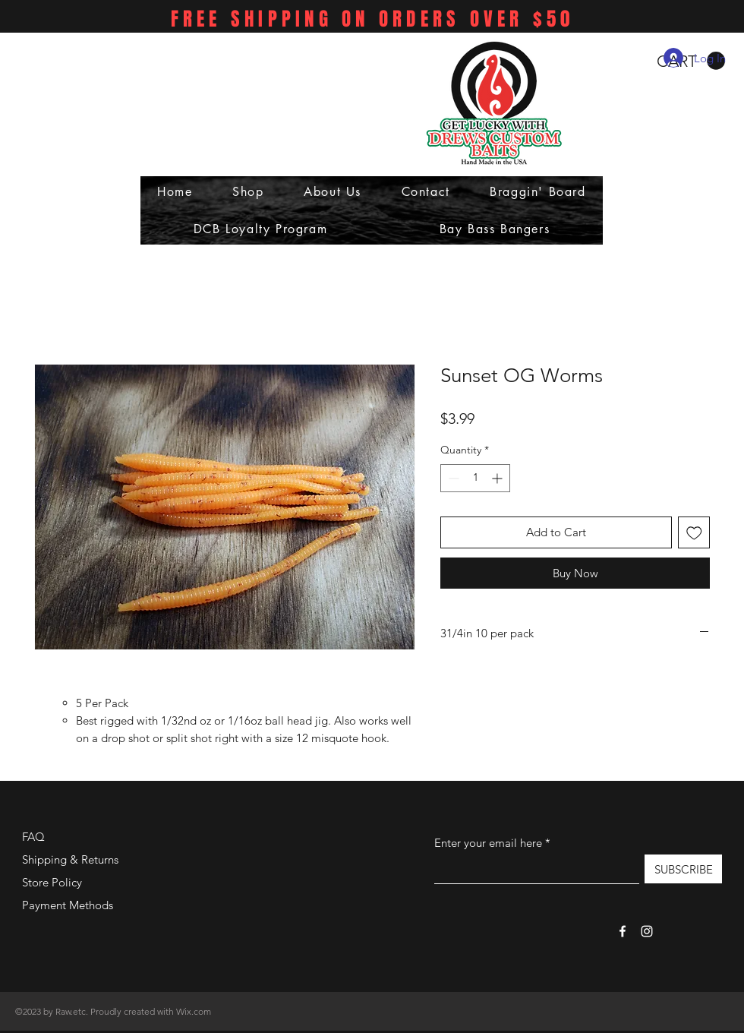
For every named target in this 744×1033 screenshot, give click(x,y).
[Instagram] (646, 931)
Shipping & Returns (70, 859)
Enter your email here (488, 842)
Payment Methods (69, 905)
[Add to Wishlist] (694, 532)
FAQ (33, 836)
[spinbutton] (475, 478)
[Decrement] (452, 478)
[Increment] (498, 478)
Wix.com (193, 1011)
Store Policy (52, 882)
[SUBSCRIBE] (683, 869)
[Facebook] (622, 931)
